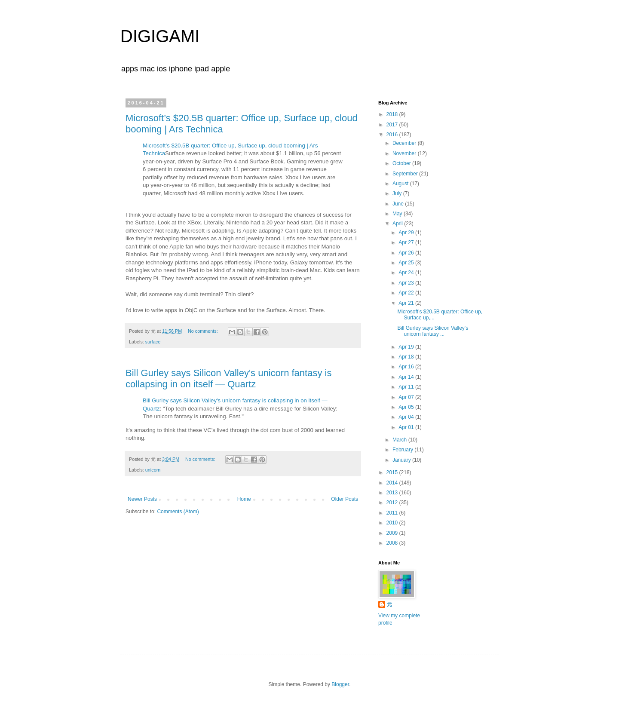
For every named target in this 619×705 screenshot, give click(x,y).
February (403, 450)
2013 (392, 493)
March (400, 440)
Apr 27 (406, 242)
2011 (392, 513)
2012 (392, 503)
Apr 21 (406, 303)
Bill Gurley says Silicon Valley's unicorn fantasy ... (432, 331)
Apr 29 (406, 233)
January (402, 460)
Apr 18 (406, 357)
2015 (392, 472)
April (398, 224)
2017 (392, 125)
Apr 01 (406, 427)
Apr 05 (406, 407)
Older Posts (344, 499)
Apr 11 (406, 387)
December (405, 143)
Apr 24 (406, 273)
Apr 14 (406, 377)
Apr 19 (406, 347)
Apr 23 (406, 283)
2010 (392, 523)
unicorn (152, 469)
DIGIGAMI (159, 36)
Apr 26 (406, 253)
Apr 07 (406, 397)
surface (152, 341)
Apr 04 (406, 417)
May (398, 214)
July (397, 193)
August (401, 184)
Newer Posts (142, 499)
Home (244, 499)
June (398, 204)
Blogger (340, 684)
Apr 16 (406, 367)
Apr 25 (406, 263)
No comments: (203, 331)
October (402, 163)
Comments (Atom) (178, 512)
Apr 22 (406, 293)
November (405, 153)
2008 (392, 543)
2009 (392, 533)
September (405, 174)
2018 (392, 114)
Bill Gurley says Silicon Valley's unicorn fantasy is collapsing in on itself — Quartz (228, 378)
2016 (392, 135)
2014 (392, 483)
